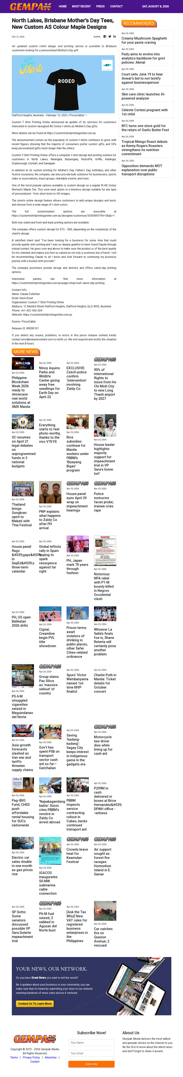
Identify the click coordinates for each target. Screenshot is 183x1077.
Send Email (26, 298)
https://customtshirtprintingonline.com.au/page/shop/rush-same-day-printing (58, 283)
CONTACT (116, 6)
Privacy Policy (31, 1057)
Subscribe (91, 1064)
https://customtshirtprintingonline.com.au (71, 133)
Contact (34, 1061)
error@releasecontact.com (37, 339)
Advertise (51, 1057)
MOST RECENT (81, 6)
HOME (63, 6)
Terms (14, 1057)
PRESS (100, 6)
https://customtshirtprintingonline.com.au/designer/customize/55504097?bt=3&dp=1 (63, 215)
